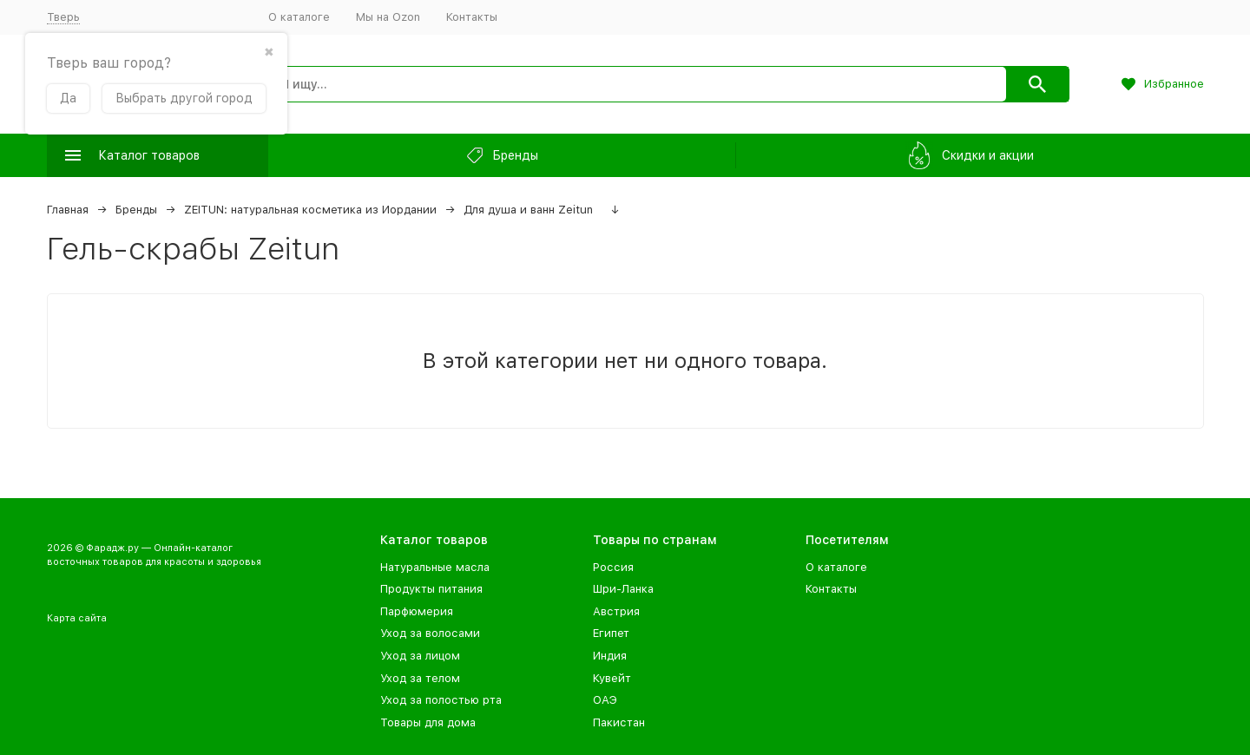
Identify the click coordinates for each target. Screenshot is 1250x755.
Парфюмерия (416, 611)
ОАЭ (605, 699)
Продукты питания (431, 588)
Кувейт (612, 678)
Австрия (616, 611)
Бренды (136, 209)
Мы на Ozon (388, 16)
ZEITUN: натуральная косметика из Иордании (310, 209)
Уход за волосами (430, 633)
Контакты (471, 16)
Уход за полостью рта (441, 699)
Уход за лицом (420, 655)
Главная (68, 209)
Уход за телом (420, 678)
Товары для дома (428, 722)
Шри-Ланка (623, 588)
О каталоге (299, 16)
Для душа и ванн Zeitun (528, 209)
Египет (611, 633)
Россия (613, 567)
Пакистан (619, 722)
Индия (610, 655)
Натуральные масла (435, 567)
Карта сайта (77, 618)
